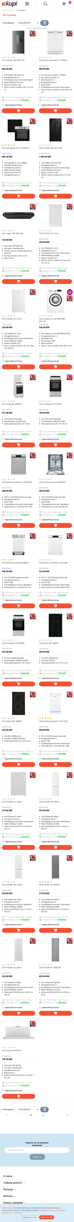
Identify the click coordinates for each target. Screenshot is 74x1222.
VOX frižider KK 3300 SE (49, 884)
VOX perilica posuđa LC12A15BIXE (17, 482)
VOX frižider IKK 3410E (12, 884)
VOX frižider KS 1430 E (12, 801)
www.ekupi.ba (8, 1208)
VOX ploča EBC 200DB (11, 721)
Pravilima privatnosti (48, 1210)
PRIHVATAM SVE (46, 1217)
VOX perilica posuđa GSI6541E (52, 482)
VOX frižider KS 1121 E (49, 233)
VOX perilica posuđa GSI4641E (15, 562)
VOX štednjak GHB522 (12, 404)
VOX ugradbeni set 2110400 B (15, 148)
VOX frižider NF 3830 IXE (50, 967)
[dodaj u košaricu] (18, 110)
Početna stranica (8, 10)
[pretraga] (45, 4)
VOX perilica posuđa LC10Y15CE (53, 721)
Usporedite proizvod (12, 105)
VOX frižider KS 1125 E (12, 319)
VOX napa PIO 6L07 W (11, 1050)
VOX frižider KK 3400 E (49, 801)
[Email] (37, 1150)
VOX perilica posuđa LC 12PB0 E (53, 60)
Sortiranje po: (8, 23)
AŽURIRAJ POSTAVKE (29, 1217)
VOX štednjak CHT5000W (13, 643)
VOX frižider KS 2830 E (12, 967)
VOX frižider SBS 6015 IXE (13, 60)
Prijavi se (37, 1157)
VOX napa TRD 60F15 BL (12, 233)
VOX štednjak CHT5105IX (50, 404)
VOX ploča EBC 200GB (48, 643)
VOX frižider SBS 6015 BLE (50, 148)
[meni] (27, 4)
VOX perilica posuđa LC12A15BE (53, 562)
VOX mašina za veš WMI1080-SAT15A (52, 320)
